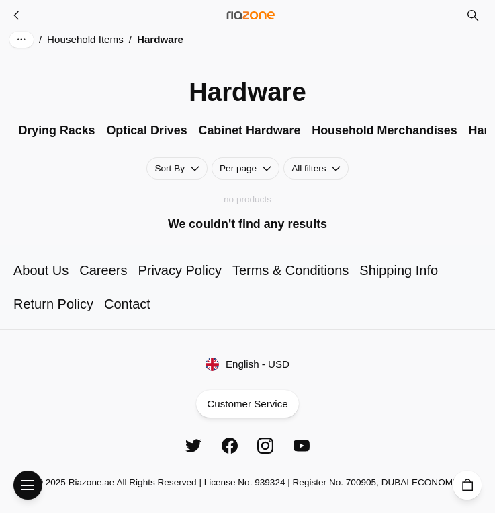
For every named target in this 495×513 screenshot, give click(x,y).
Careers (103, 270)
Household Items (85, 39)
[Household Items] (16, 15)
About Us (41, 270)
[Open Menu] (27, 485)
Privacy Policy (179, 270)
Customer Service (247, 403)
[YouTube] (301, 445)
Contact (127, 304)
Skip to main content (63, 25)
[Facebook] (229, 445)
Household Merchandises (384, 130)
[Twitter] (193, 445)
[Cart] (467, 485)
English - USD (247, 364)
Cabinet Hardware (250, 130)
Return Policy (53, 304)
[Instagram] (265, 445)
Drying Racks (56, 130)
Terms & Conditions (290, 270)
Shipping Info (398, 270)
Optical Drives (146, 130)
